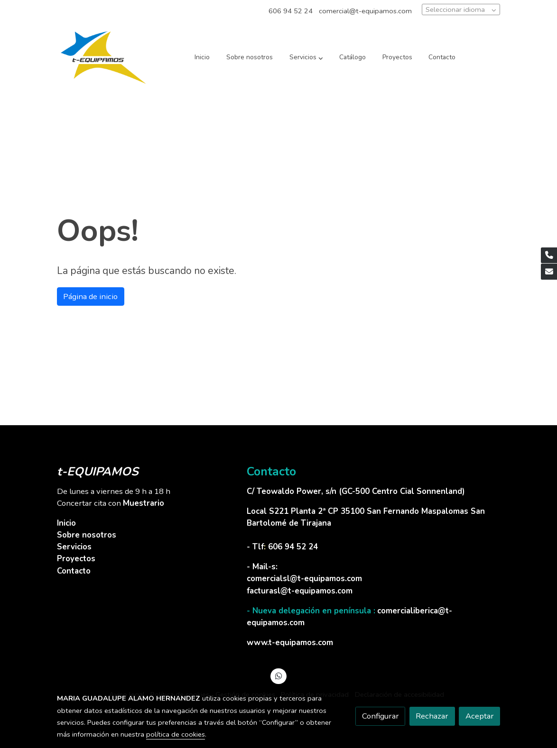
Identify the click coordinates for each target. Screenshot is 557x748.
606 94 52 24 (291, 11)
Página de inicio (90, 296)
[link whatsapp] (278, 675)
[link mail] (549, 272)
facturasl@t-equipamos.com (300, 590)
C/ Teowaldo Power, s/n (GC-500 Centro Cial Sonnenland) (357, 491)
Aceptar (479, 716)
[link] (103, 57)
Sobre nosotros (86, 534)
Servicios (74, 546)
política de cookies (175, 734)
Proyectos (76, 558)
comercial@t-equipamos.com (365, 11)
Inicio (66, 523)
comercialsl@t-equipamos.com (304, 578)
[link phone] (549, 255)
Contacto (74, 571)
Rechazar (432, 716)
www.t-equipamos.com (290, 642)
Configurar (380, 716)
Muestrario (143, 503)
